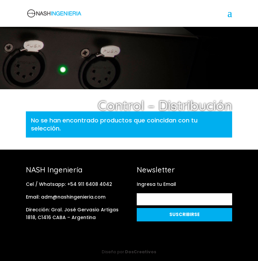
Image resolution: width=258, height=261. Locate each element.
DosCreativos (140, 252)
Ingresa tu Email (156, 184)
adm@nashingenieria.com (73, 197)
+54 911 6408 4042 (89, 184)
